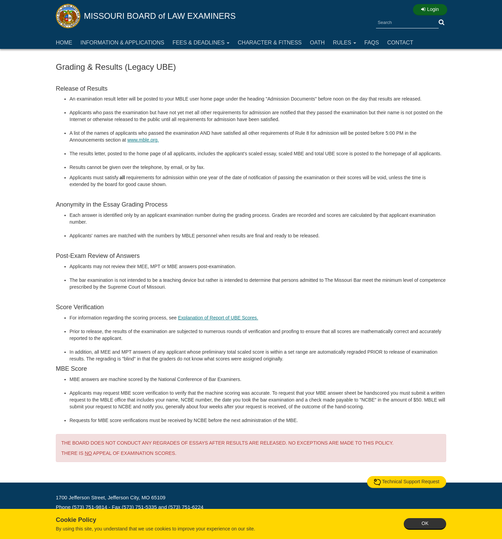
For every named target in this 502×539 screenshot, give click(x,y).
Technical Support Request (406, 482)
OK (425, 523)
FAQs (371, 42)
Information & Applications (122, 42)
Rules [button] (344, 42)
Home (64, 42)
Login (430, 9)
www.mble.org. (143, 140)
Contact (400, 42)
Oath (317, 42)
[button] (441, 22)
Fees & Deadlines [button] (201, 42)
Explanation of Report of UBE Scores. (218, 317)
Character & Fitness (270, 42)
